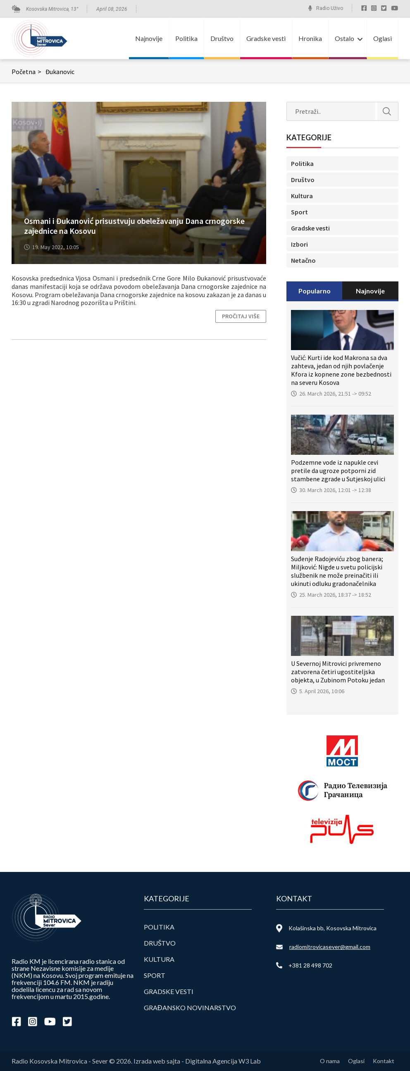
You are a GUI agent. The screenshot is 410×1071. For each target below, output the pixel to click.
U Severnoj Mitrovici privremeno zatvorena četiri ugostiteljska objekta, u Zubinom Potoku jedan (338, 671)
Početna (27, 71)
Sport (299, 212)
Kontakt (383, 1060)
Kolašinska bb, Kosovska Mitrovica (332, 928)
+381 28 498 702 (310, 965)
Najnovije (148, 38)
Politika (186, 38)
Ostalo (344, 38)
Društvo (222, 38)
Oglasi (382, 38)
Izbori (299, 244)
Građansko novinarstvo (190, 1007)
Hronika (310, 38)
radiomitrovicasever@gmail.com (329, 946)
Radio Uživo (329, 8)
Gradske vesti (266, 38)
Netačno (303, 260)
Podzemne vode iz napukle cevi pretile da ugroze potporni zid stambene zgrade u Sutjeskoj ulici (338, 470)
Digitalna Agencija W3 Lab (223, 1061)
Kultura (302, 195)
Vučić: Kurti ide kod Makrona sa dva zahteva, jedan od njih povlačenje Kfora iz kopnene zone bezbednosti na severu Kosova (341, 370)
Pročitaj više (241, 316)
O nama (330, 1060)
